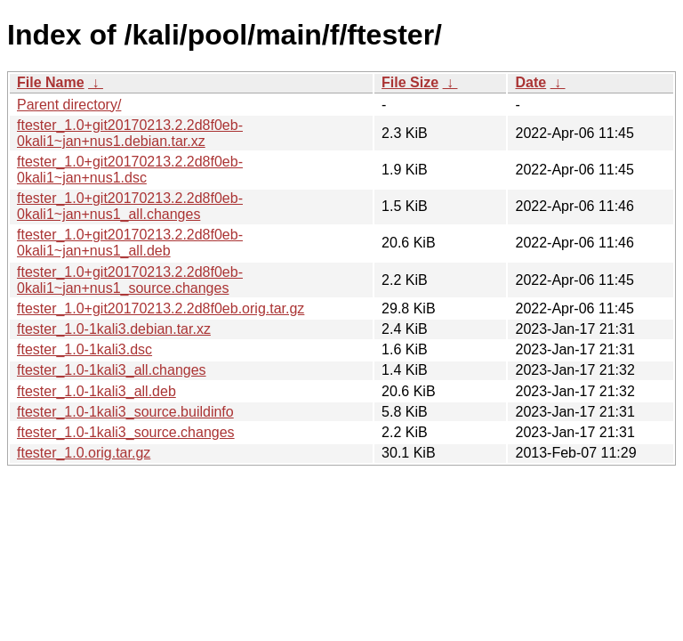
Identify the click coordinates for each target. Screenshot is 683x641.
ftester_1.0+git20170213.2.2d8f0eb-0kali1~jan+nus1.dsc (130, 169)
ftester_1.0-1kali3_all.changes (111, 369)
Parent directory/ (69, 104)
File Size (410, 82)
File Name (50, 82)
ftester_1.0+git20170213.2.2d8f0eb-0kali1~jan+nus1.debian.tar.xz (130, 133)
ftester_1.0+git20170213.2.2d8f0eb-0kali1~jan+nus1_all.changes (130, 206)
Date (530, 82)
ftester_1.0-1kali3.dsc (84, 349)
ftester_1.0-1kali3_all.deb (96, 391)
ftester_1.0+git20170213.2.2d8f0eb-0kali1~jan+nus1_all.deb (130, 242)
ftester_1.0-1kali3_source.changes (126, 432)
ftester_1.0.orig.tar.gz (83, 452)
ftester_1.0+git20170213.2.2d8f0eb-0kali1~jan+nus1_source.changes (130, 280)
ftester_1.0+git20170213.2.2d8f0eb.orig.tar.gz (160, 308)
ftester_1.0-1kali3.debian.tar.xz (114, 329)
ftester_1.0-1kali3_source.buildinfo (125, 411)
